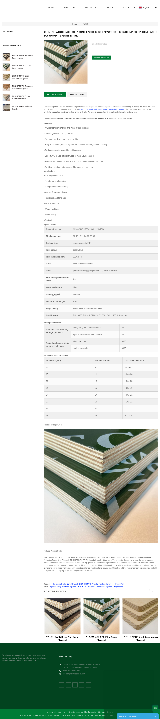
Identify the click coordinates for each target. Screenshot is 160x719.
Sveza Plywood (25, 715)
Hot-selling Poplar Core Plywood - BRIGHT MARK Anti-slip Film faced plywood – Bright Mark (88, 584)
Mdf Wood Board (100, 109)
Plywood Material (86, 109)
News (110, 7)
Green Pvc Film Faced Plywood (46, 715)
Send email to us (102, 58)
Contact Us (128, 7)
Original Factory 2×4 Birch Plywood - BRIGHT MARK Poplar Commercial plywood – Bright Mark (86, 587)
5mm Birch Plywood (116, 109)
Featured (84, 23)
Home (51, 7)
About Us (70, 7)
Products (91, 7)
